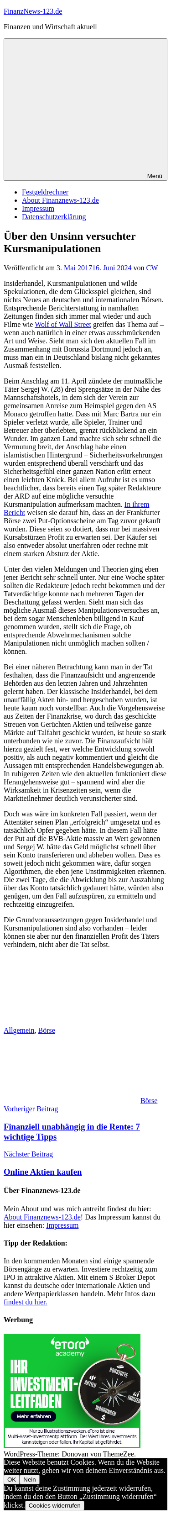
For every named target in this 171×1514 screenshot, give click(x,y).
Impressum (38, 208)
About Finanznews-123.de (60, 200)
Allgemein (19, 1030)
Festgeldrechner (45, 192)
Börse (46, 1030)
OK (11, 1479)
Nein (29, 1479)
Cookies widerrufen (55, 1505)
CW (152, 268)
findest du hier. (25, 1302)
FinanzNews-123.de (33, 11)
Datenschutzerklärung (54, 217)
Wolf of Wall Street (63, 324)
